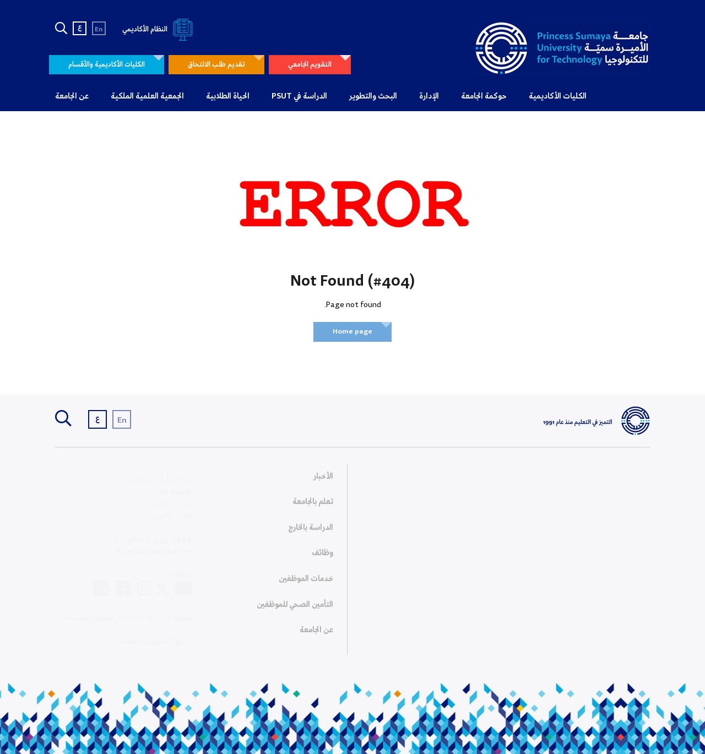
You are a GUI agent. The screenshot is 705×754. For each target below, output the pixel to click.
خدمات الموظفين (306, 582)
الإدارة (429, 96)
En (99, 29)
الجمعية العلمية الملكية (147, 96)
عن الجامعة (72, 96)
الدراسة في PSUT (299, 96)
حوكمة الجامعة (484, 96)
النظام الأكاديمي (159, 29)
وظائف (322, 556)
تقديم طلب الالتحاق (216, 64)
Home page (352, 331)
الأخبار (323, 479)
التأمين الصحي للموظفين (295, 608)
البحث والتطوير (373, 96)
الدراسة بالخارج (310, 530)
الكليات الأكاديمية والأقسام (106, 64)
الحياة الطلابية (228, 96)
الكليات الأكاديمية (558, 96)
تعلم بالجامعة (312, 505)
